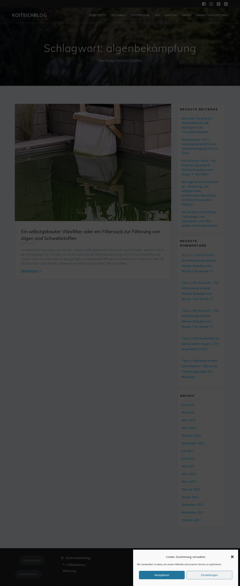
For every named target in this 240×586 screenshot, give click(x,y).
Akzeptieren (161, 575)
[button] (232, 557)
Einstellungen (209, 575)
